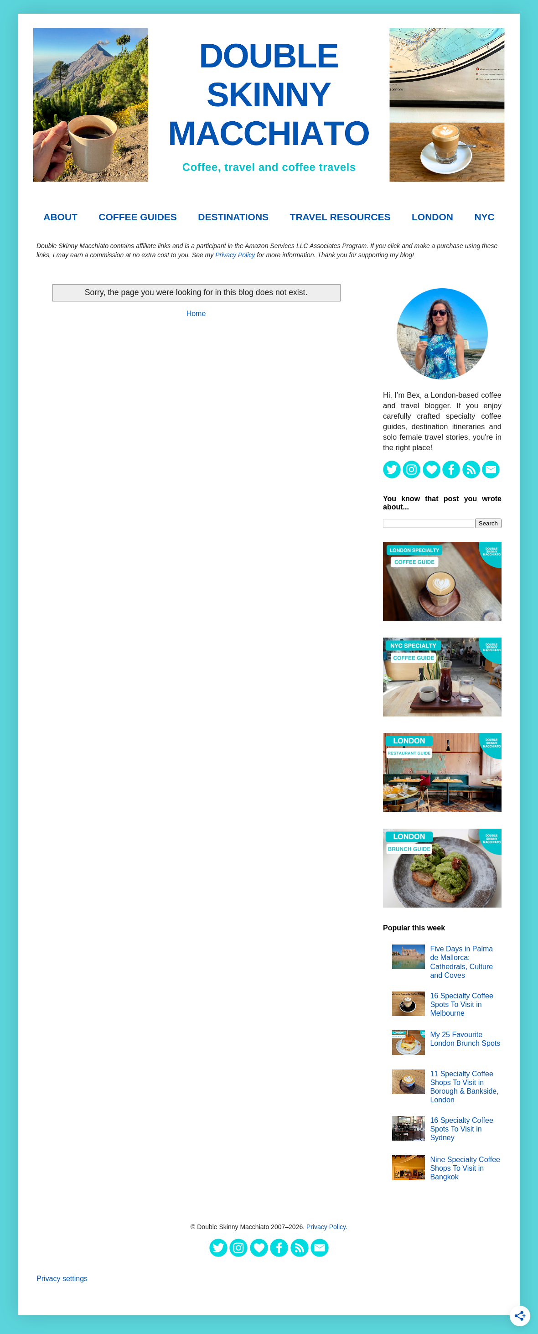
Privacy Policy (235, 255)
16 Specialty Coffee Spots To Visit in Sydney (461, 1129)
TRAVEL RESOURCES (340, 217)
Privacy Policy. (326, 1226)
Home (196, 313)
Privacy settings (62, 1278)
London (432, 217)
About (60, 217)
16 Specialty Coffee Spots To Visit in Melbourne (461, 1004)
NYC (484, 217)
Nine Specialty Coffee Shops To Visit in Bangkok (465, 1168)
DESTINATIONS (233, 217)
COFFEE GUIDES (137, 217)
